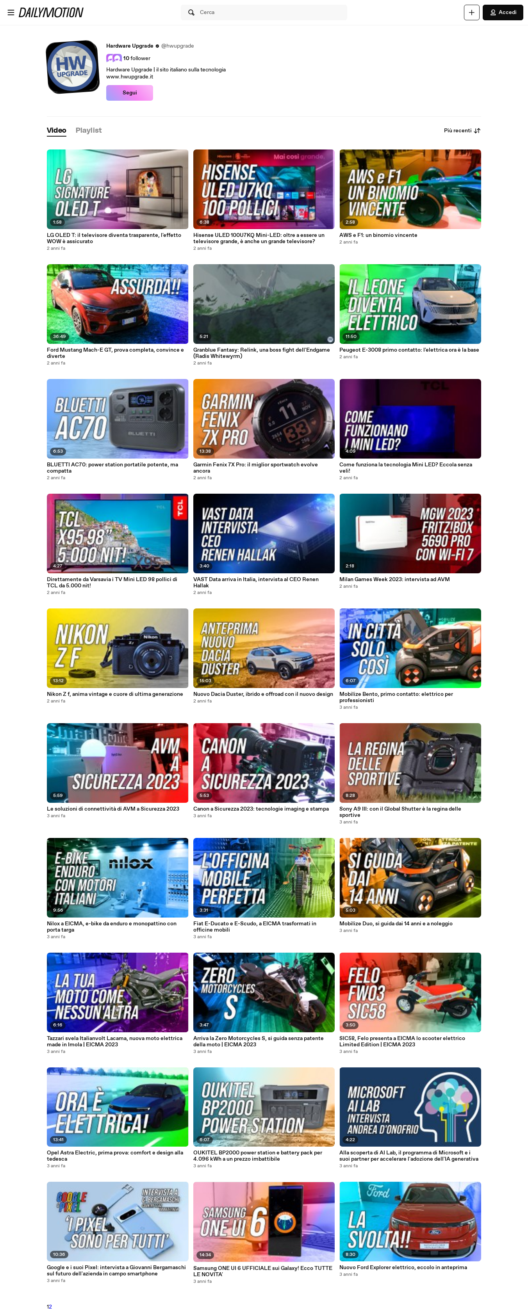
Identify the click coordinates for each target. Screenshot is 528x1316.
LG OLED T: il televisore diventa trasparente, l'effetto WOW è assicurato (114, 238)
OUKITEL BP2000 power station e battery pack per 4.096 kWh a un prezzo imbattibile (257, 1156)
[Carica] (472, 12)
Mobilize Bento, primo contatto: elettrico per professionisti (396, 697)
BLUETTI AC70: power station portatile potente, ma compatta (112, 468)
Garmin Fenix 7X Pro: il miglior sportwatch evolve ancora (255, 468)
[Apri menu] (11, 12)
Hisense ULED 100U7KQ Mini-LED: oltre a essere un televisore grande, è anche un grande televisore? (259, 238)
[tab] (56, 131)
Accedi (503, 12)
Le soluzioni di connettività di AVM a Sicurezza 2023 (113, 809)
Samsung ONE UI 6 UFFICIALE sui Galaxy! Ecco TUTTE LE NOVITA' (262, 1271)
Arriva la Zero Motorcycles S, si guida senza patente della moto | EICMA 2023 (258, 1041)
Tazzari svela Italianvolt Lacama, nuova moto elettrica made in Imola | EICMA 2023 (114, 1041)
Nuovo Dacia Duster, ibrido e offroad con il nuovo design (263, 694)
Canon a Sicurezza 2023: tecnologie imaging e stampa (261, 809)
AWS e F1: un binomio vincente (378, 235)
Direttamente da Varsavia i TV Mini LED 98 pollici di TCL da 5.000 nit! (112, 582)
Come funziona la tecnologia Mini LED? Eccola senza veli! (405, 468)
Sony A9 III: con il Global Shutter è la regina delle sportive (400, 812)
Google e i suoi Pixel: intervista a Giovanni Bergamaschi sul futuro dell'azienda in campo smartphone (116, 1270)
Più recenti (462, 131)
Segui (130, 92)
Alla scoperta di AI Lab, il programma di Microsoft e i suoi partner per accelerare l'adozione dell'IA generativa (408, 1156)
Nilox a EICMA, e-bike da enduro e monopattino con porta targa (112, 927)
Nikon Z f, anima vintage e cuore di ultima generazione (115, 694)
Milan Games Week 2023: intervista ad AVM (394, 579)
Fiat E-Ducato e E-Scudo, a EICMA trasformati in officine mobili (254, 927)
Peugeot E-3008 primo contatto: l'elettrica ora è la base (409, 350)
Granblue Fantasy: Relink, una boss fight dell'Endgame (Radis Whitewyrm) (261, 353)
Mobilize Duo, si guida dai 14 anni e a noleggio (396, 924)
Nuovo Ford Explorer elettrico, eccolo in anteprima (403, 1267)
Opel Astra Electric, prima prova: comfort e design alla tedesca (115, 1156)
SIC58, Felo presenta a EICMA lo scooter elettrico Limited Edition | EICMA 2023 (402, 1041)
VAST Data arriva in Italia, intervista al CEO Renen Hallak (256, 582)
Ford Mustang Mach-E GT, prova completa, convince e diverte (115, 353)
